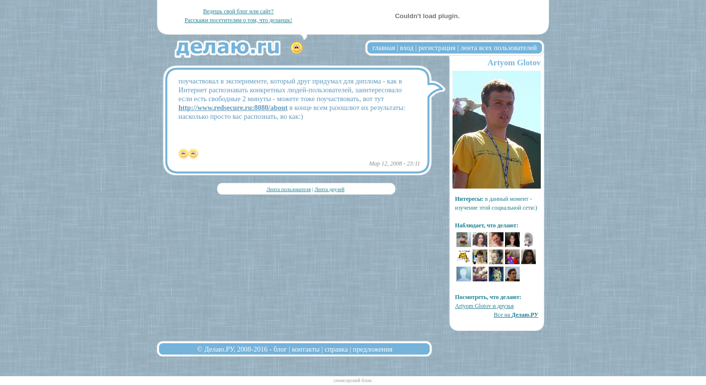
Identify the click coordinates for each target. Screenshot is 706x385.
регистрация (436, 48)
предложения (373, 349)
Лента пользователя (288, 189)
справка (336, 349)
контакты (306, 349)
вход (407, 48)
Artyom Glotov (514, 62)
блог (280, 349)
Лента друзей (329, 189)
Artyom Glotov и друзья (484, 305)
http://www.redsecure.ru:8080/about (233, 107)
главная (384, 48)
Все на (516, 314)
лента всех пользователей (498, 48)
